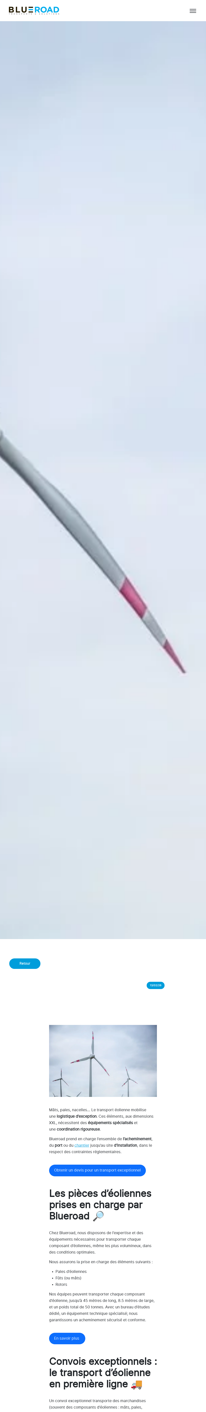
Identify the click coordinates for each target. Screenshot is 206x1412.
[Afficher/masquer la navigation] (192, 10)
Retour (25, 963)
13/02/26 (155, 985)
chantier (81, 1146)
